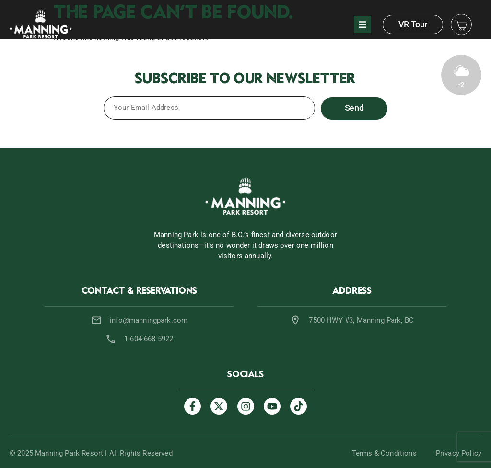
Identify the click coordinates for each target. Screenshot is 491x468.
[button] (362, 24)
